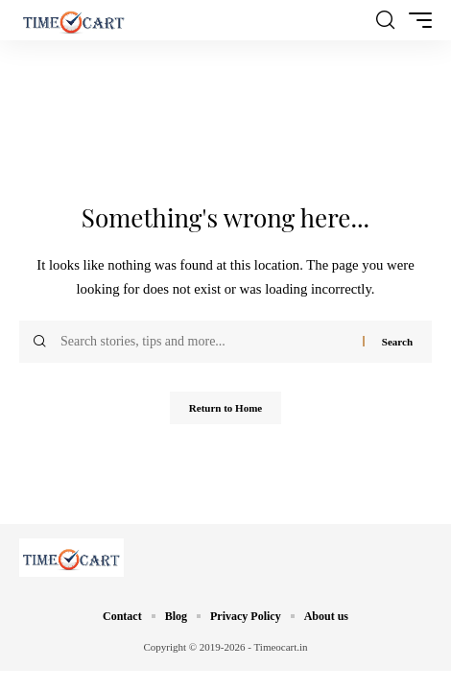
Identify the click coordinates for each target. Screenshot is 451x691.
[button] (385, 20)
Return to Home (225, 408)
